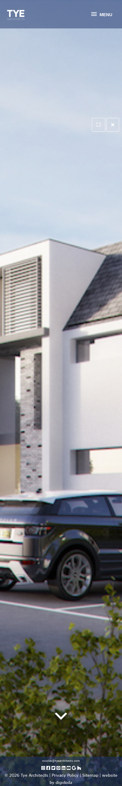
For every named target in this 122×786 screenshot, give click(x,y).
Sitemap (90, 775)
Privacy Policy (65, 775)
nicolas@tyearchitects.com (61, 761)
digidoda (64, 782)
